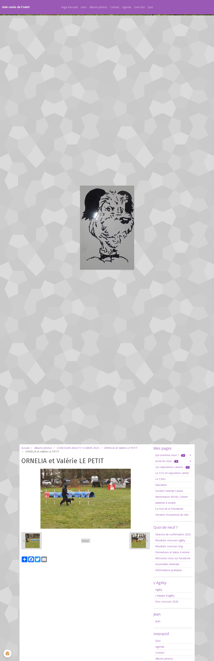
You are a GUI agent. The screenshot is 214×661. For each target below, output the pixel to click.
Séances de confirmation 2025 (173, 534)
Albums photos (98, 7)
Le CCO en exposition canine (172, 473)
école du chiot (166, 461)
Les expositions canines (172, 467)
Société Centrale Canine (169, 491)
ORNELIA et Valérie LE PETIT (121, 448)
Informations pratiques (168, 570)
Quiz (150, 7)
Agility (158, 589)
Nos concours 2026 (166, 601)
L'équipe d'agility (164, 595)
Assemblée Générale (167, 564)
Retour (85, 540)
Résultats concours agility (170, 540)
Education (161, 485)
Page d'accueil (69, 7)
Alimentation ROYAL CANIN (171, 497)
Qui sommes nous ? (170, 455)
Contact (114, 7)
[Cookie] (8, 653)
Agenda (126, 7)
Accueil (25, 448)
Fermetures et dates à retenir (172, 552)
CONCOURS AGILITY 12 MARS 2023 (78, 448)
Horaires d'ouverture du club (171, 514)
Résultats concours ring (169, 546)
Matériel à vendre (165, 502)
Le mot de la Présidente (169, 508)
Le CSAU (160, 479)
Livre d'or (139, 7)
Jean (157, 621)
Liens (84, 7)
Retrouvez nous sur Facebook (172, 558)
